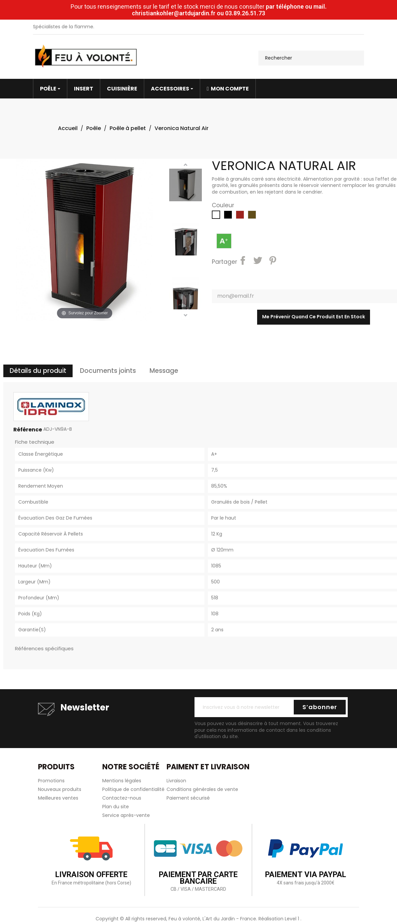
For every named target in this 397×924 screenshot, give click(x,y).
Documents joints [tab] (108, 370)
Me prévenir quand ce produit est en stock (313, 316)
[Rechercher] (311, 58)
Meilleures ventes (58, 798)
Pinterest (273, 261)
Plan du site (115, 806)
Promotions (51, 780)
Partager (243, 261)
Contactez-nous (121, 798)
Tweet (258, 261)
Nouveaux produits (59, 789)
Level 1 (292, 918)
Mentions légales (121, 780)
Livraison (176, 780)
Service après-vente (126, 815)
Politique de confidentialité (133, 789)
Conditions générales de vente (202, 789)
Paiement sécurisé (188, 798)
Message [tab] (164, 370)
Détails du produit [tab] (38, 370)
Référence (27, 429)
